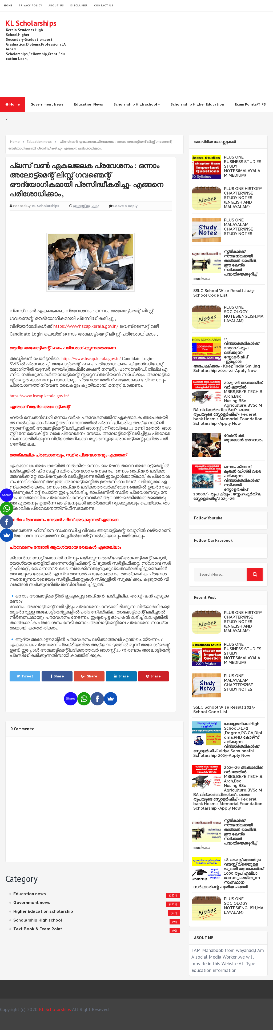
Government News (46, 104)
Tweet (25, 676)
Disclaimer (79, 5)
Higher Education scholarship (43, 911)
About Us (56, 5)
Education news (29, 893)
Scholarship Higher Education (197, 104)
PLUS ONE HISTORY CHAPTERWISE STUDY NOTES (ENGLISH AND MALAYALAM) (243, 197)
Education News (88, 104)
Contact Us (103, 5)
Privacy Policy (30, 5)
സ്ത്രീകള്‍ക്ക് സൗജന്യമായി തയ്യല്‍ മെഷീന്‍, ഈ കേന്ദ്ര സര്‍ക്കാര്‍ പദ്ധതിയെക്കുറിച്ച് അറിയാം (225, 265)
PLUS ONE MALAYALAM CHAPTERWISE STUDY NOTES (238, 227)
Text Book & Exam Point (37, 929)
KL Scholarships (31, 23)
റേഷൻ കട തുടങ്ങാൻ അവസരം (243, 437)
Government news (31, 902)
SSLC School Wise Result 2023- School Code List (224, 293)
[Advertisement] (171, 54)
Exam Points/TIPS (250, 104)
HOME (8, 5)
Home (12, 104)
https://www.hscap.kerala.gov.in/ (85, 326)
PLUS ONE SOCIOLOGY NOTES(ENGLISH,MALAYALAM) (243, 314)
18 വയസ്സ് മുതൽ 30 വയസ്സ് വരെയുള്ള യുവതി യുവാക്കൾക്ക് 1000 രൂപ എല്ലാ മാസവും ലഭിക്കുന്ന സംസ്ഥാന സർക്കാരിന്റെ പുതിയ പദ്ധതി (228, 873)
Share (57, 676)
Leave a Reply (125, 206)
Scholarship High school (137, 104)
